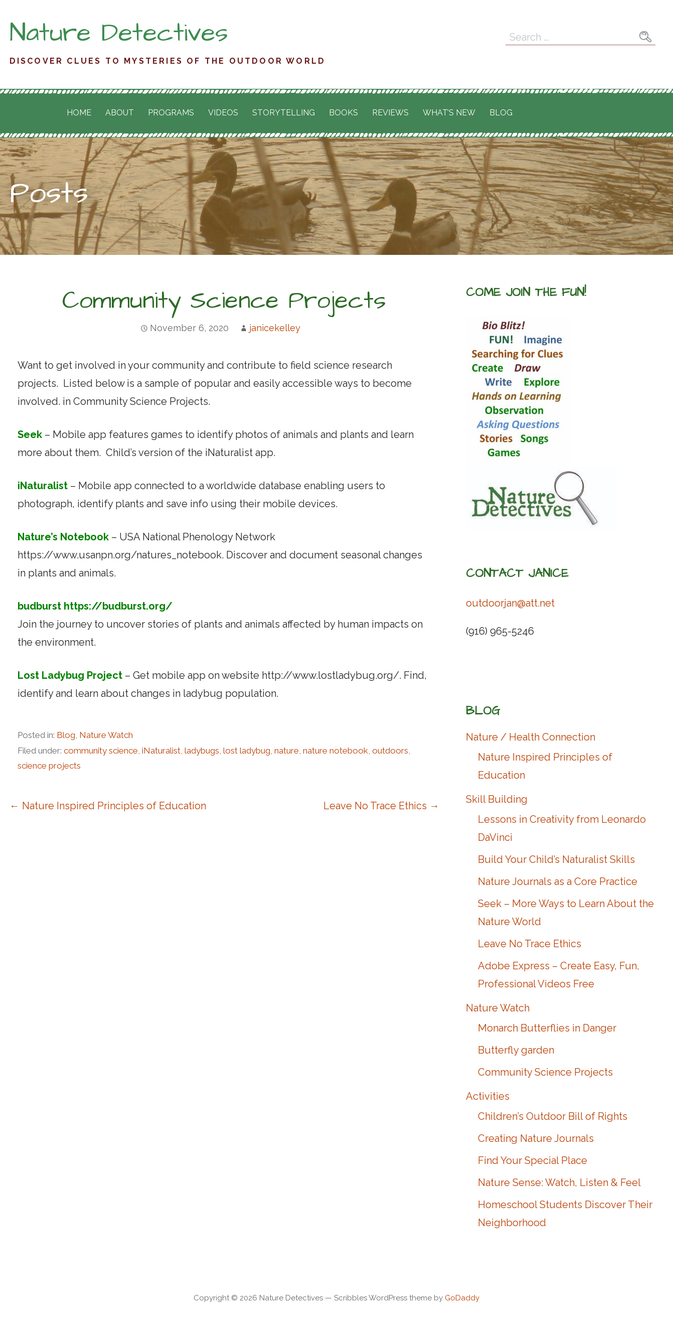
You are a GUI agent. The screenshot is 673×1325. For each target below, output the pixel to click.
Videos (223, 112)
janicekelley (274, 328)
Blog (501, 112)
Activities (488, 1096)
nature (286, 751)
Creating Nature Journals (536, 1138)
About (119, 112)
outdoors (390, 751)
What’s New (449, 112)
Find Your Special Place (532, 1160)
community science (101, 751)
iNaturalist (161, 751)
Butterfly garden (516, 1050)
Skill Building (497, 799)
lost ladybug (246, 751)
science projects (49, 766)
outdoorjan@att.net (510, 603)
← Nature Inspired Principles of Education (108, 806)
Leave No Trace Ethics (529, 944)
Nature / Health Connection (530, 737)
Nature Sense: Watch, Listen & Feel (559, 1182)
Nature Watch (106, 735)
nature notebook (335, 751)
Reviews (390, 112)
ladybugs (202, 751)
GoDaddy (462, 1297)
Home (79, 112)
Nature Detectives (119, 33)
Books (343, 112)
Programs (171, 112)
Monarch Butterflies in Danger (547, 1028)
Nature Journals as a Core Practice (557, 881)
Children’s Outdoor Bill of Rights (552, 1116)
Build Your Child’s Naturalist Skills (556, 859)
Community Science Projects (545, 1072)
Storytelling (283, 112)
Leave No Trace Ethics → (381, 806)
